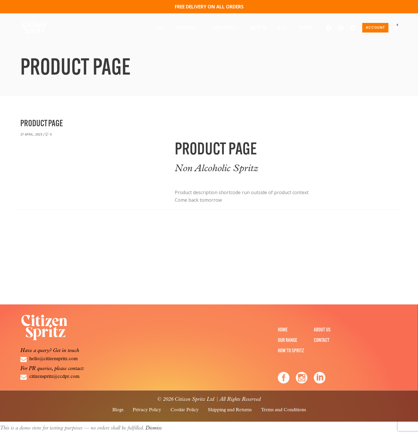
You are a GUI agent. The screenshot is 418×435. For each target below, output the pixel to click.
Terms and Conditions (283, 410)
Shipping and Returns (230, 410)
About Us (322, 330)
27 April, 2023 (31, 134)
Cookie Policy (184, 410)
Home (283, 330)
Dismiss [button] (153, 428)
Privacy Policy (147, 410)
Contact (321, 340)
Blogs (117, 410)
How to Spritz (291, 351)
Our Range (287, 340)
